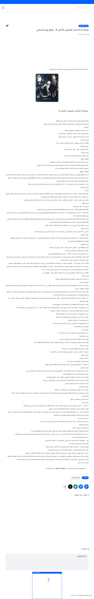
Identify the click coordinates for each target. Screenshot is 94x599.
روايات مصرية (83, 25)
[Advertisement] (47, 19)
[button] (81, 486)
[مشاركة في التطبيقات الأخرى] (65, 486)
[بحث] (3, 7)
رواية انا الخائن (60, 468)
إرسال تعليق (82, 556)
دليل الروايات (73, 595)
